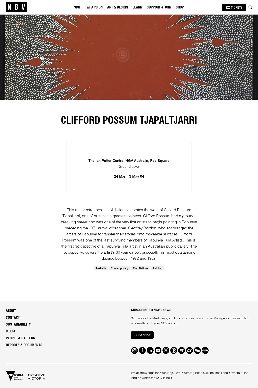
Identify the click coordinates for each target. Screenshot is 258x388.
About (11, 311)
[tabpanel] (129, 57)
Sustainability (18, 324)
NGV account (170, 323)
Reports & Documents (24, 345)
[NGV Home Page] (16, 7)
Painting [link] (157, 268)
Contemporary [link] (119, 268)
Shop (180, 7)
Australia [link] (101, 268)
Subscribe (142, 335)
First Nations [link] (140, 268)
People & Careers (20, 338)
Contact (13, 317)
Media (10, 331)
